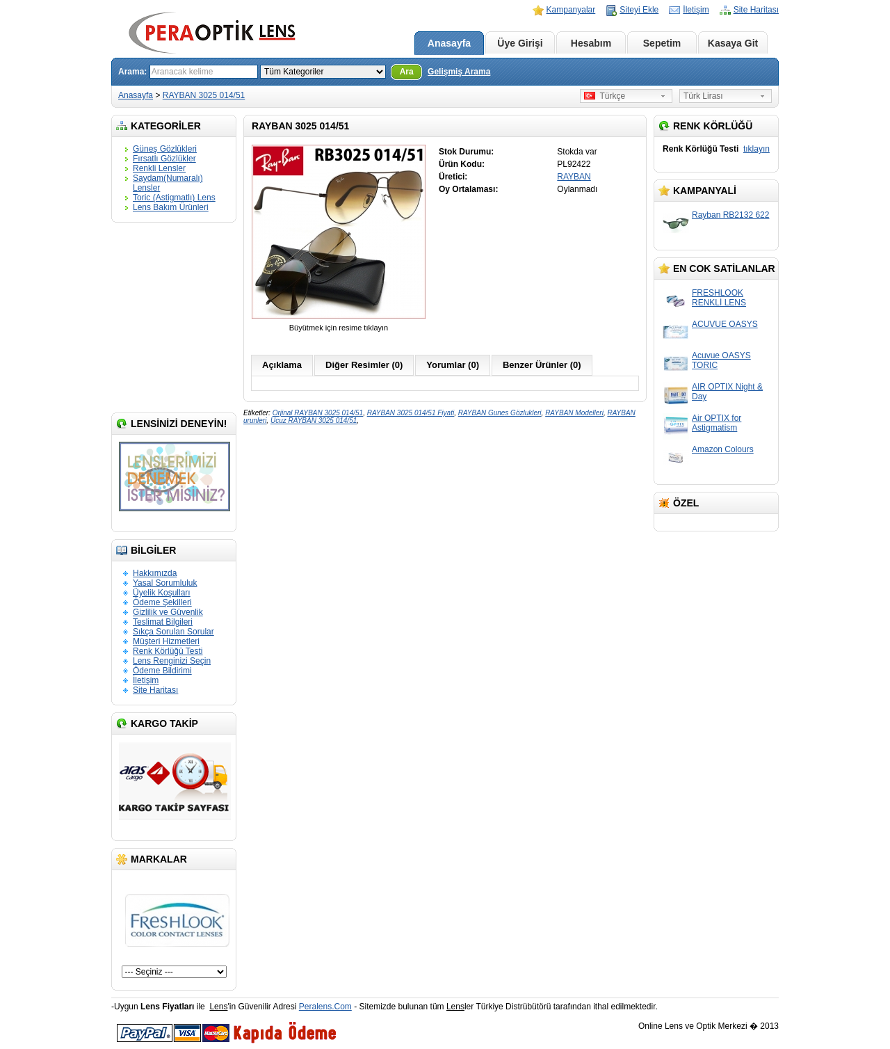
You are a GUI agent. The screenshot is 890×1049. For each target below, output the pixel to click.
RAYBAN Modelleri (574, 413)
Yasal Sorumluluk (165, 583)
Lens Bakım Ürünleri (171, 207)
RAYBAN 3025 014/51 (204, 95)
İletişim (696, 10)
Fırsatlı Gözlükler (164, 158)
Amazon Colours (723, 449)
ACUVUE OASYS (725, 324)
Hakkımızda (155, 573)
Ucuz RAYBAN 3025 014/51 (313, 420)
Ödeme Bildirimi (162, 670)
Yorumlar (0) (452, 365)
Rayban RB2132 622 (730, 215)
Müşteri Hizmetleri (166, 641)
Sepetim (662, 43)
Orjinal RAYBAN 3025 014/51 (318, 413)
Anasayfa (449, 43)
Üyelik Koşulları (162, 593)
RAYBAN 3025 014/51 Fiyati (410, 413)
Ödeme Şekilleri (162, 602)
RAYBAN (573, 177)
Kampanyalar (571, 10)
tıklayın (756, 149)
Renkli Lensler (159, 168)
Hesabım (591, 43)
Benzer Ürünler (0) (542, 365)
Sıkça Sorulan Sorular (173, 631)
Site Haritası (756, 10)
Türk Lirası (703, 96)
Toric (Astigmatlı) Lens (174, 197)
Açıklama (282, 365)
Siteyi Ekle (639, 10)
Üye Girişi (519, 43)
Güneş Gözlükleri (165, 149)
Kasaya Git (733, 43)
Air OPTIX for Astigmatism (716, 423)
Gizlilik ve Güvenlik (168, 612)
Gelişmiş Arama (459, 72)
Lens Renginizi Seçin (172, 661)
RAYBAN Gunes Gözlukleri (500, 413)
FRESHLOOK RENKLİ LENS (719, 297)
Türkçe (604, 96)
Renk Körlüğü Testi (168, 651)
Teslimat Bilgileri (163, 622)
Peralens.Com (325, 1006)
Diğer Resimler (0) (364, 365)
